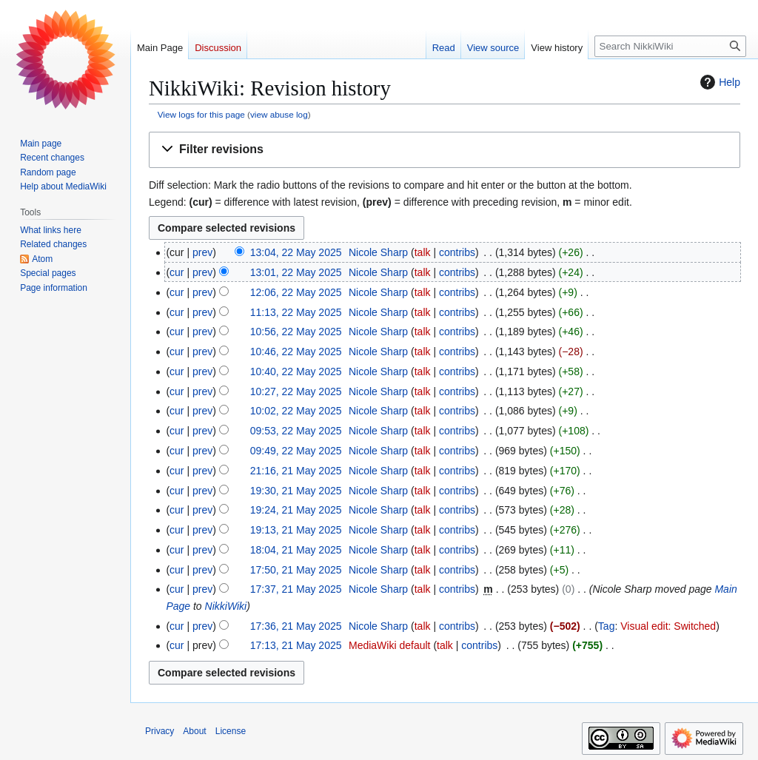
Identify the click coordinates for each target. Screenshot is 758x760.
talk (423, 252)
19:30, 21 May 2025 (296, 491)
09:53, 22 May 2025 (296, 431)
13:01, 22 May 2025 (296, 272)
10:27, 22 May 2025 (296, 391)
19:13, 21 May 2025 (296, 530)
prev (202, 252)
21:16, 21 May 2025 (296, 471)
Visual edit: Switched (668, 626)
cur (177, 272)
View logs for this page (201, 114)
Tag (606, 626)
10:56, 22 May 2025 (296, 331)
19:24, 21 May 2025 (296, 510)
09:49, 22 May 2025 (296, 451)
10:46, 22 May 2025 (296, 351)
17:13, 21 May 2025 (296, 645)
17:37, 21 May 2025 (296, 589)
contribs (457, 252)
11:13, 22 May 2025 (296, 312)
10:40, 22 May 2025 (296, 371)
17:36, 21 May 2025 (296, 626)
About (194, 731)
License (230, 731)
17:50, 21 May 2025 (296, 570)
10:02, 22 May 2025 (296, 411)
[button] (444, 149)
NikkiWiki (226, 606)
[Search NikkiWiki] (670, 46)
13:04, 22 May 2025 (296, 252)
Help (718, 82)
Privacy (159, 731)
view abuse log (279, 114)
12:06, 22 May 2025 (296, 292)
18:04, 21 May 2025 (296, 550)
